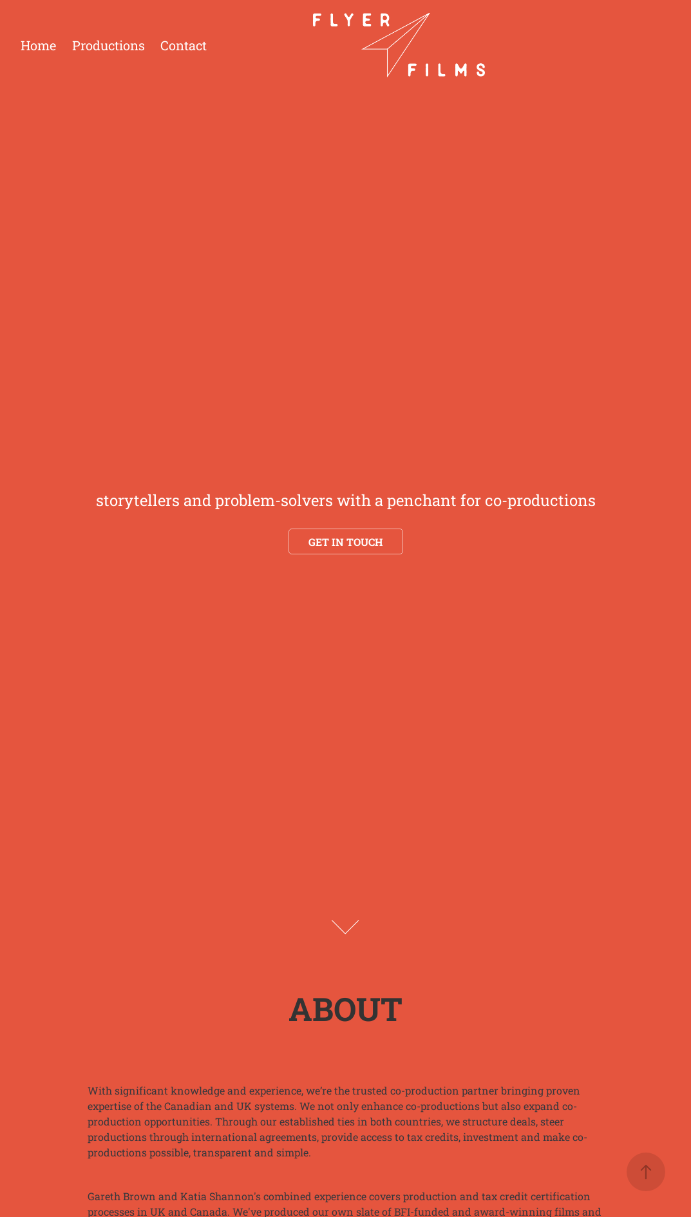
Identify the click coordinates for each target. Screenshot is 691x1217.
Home (38, 45)
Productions (108, 45)
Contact (183, 45)
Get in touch (345, 542)
